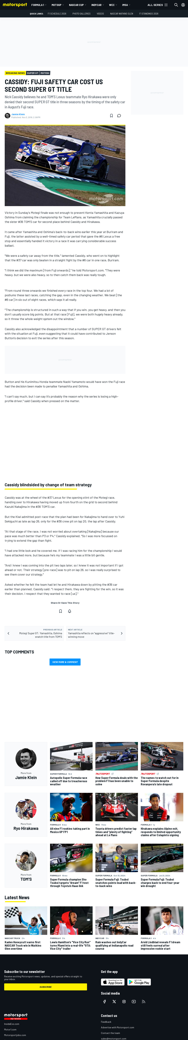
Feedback (106, 1021)
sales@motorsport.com (113, 1038)
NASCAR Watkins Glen (121, 13)
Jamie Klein (18, 114)
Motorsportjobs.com (15, 1035)
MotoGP (56, 4)
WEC (112, 4)
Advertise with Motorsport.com (117, 1027)
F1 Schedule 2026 (57, 13)
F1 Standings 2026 (148, 13)
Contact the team (110, 1032)
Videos (100, 13)
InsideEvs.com (11, 1023)
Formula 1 (37, 4)
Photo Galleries (82, 13)
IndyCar (96, 4)
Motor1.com (10, 1029)
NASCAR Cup (76, 4)
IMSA (125, 4)
